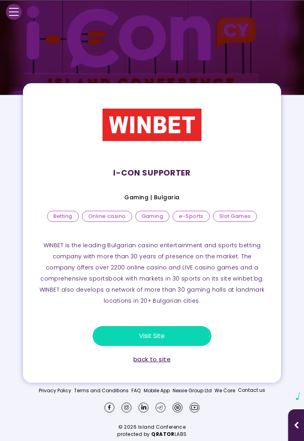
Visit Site (152, 335)
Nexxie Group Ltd (192, 390)
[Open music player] (296, 425)
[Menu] (14, 12)
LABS (169, 434)
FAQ (136, 390)
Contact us (251, 390)
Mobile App (157, 390)
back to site (152, 359)
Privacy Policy (55, 390)
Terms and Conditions (101, 390)
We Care (225, 390)
